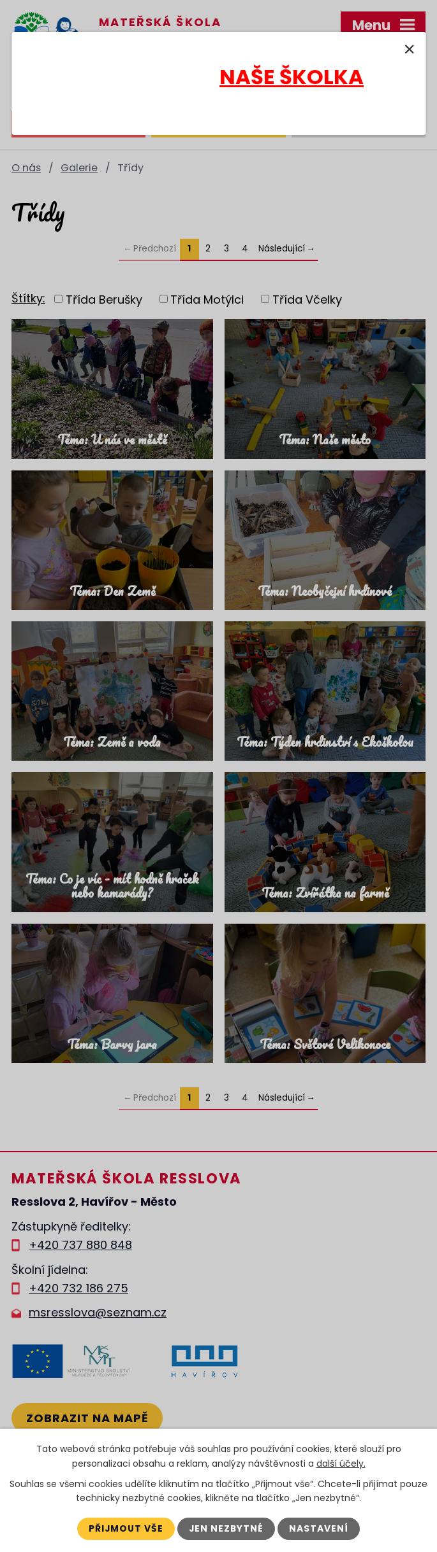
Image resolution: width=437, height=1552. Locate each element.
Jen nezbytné (227, 1528)
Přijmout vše (125, 1528)
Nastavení (320, 1528)
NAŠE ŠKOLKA (291, 76)
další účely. (341, 1463)
